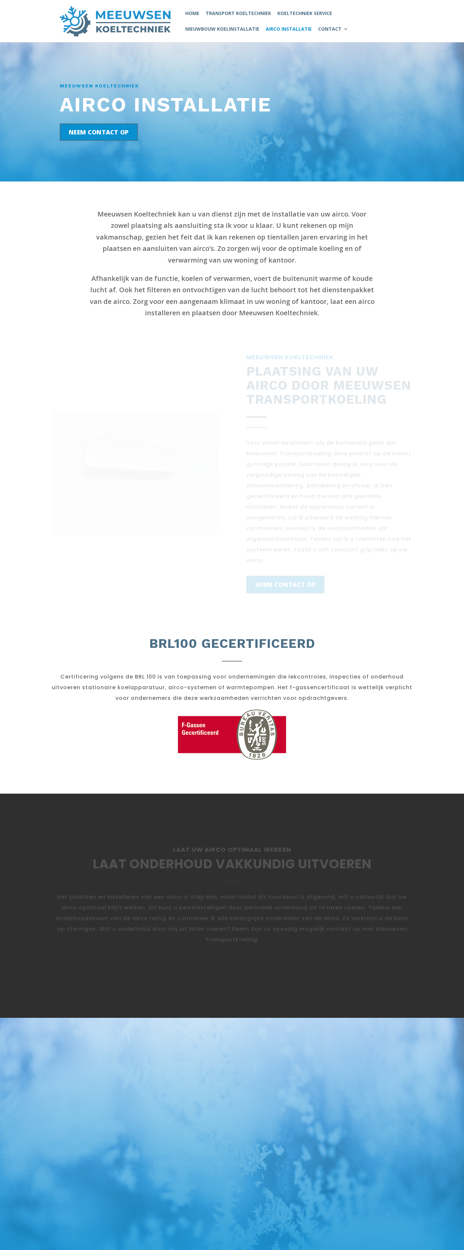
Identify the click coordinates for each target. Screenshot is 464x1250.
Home (192, 13)
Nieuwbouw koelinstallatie (222, 29)
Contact (329, 29)
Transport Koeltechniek (238, 13)
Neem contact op (99, 132)
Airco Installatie (289, 29)
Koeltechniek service (304, 13)
